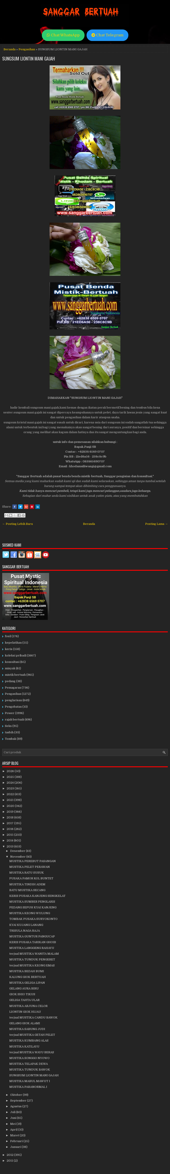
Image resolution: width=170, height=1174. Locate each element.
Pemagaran (13, 687)
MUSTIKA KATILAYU (24, 1046)
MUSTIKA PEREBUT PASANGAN (32, 861)
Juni (13, 1117)
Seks (8, 726)
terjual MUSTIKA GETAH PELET (32, 1034)
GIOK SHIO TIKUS (22, 994)
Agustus (16, 1106)
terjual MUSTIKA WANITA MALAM (34, 953)
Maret (15, 1135)
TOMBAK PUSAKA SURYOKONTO (33, 919)
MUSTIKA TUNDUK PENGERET (32, 959)
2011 (10, 1160)
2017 (10, 823)
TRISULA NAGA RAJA (24, 930)
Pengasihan (27, 49)
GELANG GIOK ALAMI (24, 1023)
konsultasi (12, 662)
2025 (11, 777)
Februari (16, 1141)
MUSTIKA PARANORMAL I (28, 1086)
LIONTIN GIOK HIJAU (25, 1011)
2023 (11, 788)
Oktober (16, 1094)
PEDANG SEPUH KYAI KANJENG (32, 907)
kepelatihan (13, 642)
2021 (10, 800)
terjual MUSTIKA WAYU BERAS (31, 1052)
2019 (10, 811)
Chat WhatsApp (63, 35)
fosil (8, 636)
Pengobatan (13, 706)
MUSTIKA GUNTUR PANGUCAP (32, 936)
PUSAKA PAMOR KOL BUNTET (31, 878)
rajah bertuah (14, 719)
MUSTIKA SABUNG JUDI (27, 1029)
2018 (10, 817)
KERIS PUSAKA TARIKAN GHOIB (32, 942)
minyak (10, 668)
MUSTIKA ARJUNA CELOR (28, 1006)
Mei (13, 1123)
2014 (10, 840)
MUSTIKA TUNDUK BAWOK (29, 1069)
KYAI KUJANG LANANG (26, 925)
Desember (18, 851)
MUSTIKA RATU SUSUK (26, 872)
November (18, 856)
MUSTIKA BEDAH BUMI (26, 971)
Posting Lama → (156, 524)
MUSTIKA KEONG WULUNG (29, 913)
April (14, 1129)
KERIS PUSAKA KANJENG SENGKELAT (37, 896)
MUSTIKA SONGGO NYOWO (29, 1058)
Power (9, 713)
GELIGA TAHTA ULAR (24, 1000)
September (18, 1100)
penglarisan (13, 700)
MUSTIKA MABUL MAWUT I (29, 1081)
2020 (11, 806)
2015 (10, 834)
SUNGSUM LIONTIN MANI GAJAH (28, 58)
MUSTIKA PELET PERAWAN (29, 866)
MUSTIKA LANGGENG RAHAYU (31, 948)
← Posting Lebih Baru (17, 524)
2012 (10, 1154)
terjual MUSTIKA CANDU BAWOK (33, 1017)
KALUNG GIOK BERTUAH (27, 977)
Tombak (10, 738)
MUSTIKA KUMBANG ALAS (28, 1040)
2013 (10, 846)
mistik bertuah (15, 674)
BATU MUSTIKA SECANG (27, 890)
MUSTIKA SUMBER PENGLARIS (32, 901)
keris (8, 649)
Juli (13, 1112)
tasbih (9, 732)
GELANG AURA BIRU (24, 988)
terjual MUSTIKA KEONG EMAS (32, 965)
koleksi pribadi (15, 655)
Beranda (9, 49)
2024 (10, 782)
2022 (11, 794)
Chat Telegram (107, 35)
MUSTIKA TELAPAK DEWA (28, 1063)
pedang (10, 681)
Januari (16, 1147)
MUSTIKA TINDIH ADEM (27, 884)
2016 (10, 829)
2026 (11, 771)
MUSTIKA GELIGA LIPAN (27, 982)
